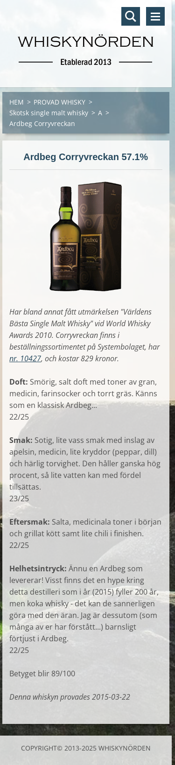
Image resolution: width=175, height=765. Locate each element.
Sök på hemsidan (130, 16)
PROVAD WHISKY (59, 102)
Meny (155, 16)
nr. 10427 (25, 358)
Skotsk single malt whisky (48, 112)
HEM (16, 102)
